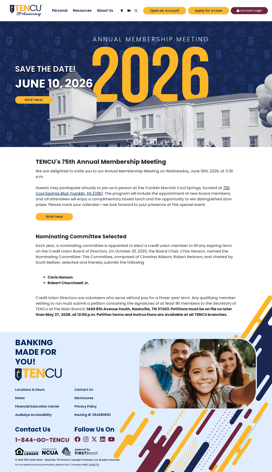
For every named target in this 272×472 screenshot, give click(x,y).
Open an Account (164, 10)
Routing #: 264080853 (92, 415)
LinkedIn (102, 439)
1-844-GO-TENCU (42, 440)
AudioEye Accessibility (33, 415)
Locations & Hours (30, 389)
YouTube (111, 439)
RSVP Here (54, 216)
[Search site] (136, 10)
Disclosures (83, 398)
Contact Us (83, 389)
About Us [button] (105, 10)
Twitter (94, 439)
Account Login (251, 10)
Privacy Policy (85, 406)
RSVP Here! (34, 99)
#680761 (94, 464)
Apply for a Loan (208, 10)
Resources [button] (82, 10)
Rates (20, 398)
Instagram (85, 439)
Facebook (77, 439)
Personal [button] (60, 10)
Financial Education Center (37, 406)
